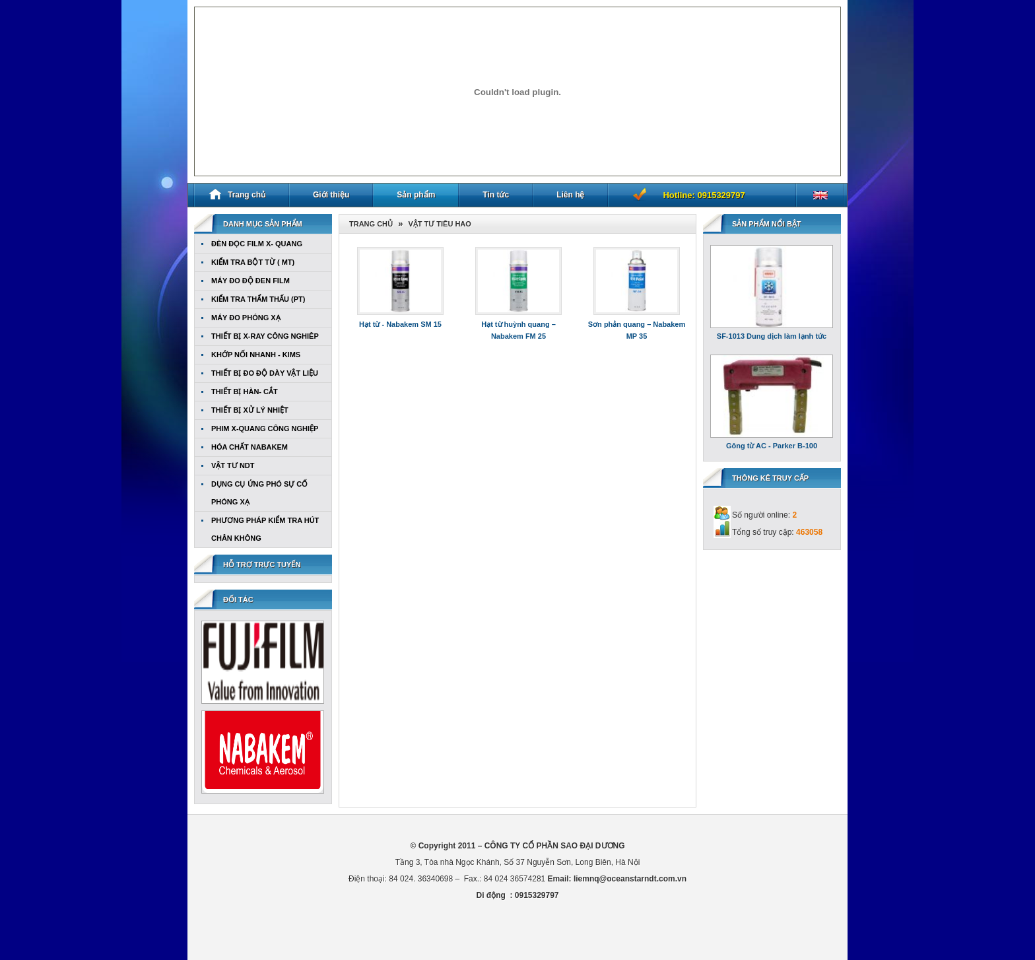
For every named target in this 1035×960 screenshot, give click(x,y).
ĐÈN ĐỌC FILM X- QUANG (256, 244)
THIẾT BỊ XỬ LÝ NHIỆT (249, 410)
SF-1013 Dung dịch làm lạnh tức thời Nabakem (771, 338)
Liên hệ (570, 194)
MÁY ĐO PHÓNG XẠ (246, 318)
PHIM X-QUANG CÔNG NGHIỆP (264, 428)
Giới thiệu (331, 194)
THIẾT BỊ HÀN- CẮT (244, 391)
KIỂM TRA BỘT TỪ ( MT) (252, 262)
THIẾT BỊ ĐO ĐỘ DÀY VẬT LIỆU (264, 373)
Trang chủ (237, 194)
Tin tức (496, 194)
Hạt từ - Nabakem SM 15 (400, 324)
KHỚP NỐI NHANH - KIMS (255, 355)
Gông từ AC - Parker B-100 (771, 446)
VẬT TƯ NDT (233, 465)
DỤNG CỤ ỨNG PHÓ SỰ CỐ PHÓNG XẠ (259, 493)
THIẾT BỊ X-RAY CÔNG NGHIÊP (265, 336)
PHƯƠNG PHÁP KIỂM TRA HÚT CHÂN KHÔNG (265, 529)
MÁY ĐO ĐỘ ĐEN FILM (250, 281)
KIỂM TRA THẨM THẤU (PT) (258, 299)
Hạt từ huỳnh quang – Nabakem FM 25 (518, 330)
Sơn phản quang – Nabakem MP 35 (636, 330)
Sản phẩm (416, 194)
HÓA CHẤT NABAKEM (249, 447)
